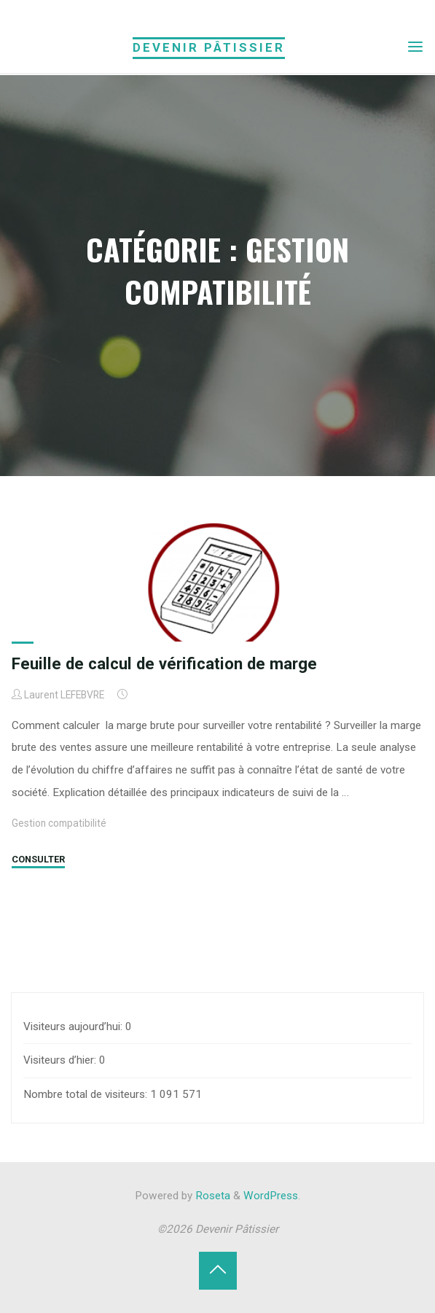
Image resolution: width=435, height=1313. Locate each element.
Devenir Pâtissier (209, 47)
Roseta (211, 1195)
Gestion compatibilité (59, 823)
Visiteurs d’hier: (61, 1060)
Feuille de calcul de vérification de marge (164, 663)
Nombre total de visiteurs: (86, 1094)
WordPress (270, 1195)
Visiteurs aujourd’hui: (74, 1026)
